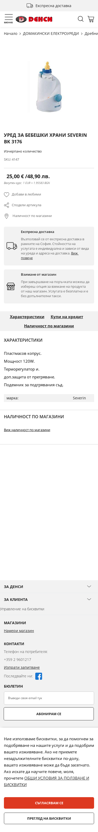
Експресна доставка (53, 5)
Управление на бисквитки (22, 608)
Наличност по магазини (32, 215)
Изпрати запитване (22, 667)
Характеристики (27, 316)
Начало (11, 33)
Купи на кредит (67, 316)
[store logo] (34, 19)
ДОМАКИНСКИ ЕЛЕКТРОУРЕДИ (51, 33)
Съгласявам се (49, 803)
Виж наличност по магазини (27, 429)
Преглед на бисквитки (49, 818)
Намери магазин (19, 630)
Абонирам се (48, 713)
